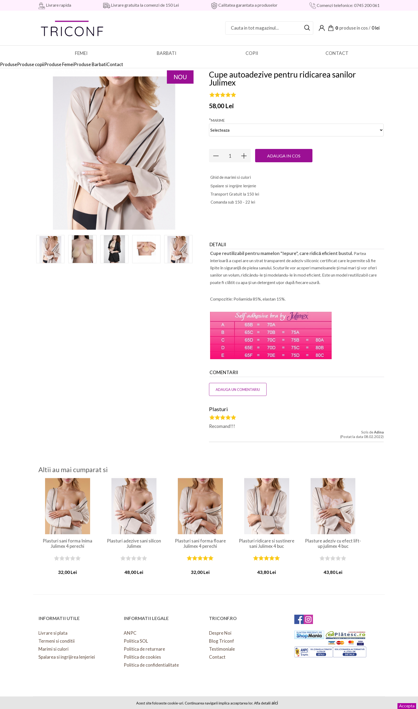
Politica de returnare (144, 649)
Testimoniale (222, 649)
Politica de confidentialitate (151, 665)
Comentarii (224, 372)
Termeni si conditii (56, 641)
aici (274, 703)
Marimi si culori (53, 649)
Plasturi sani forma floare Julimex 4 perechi (200, 543)
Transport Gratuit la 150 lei (234, 194)
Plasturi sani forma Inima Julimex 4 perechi (67, 543)
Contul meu (321, 28)
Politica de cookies (142, 657)
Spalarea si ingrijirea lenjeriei (66, 657)
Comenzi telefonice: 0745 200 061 (348, 5)
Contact (217, 657)
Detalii (218, 244)
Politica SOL (136, 641)
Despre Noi (220, 633)
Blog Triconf (221, 641)
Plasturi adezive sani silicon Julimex (134, 543)
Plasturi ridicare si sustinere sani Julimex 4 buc (266, 543)
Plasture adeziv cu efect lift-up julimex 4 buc (333, 543)
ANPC (130, 633)
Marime (217, 120)
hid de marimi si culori (230, 177)
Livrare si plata (52, 633)
